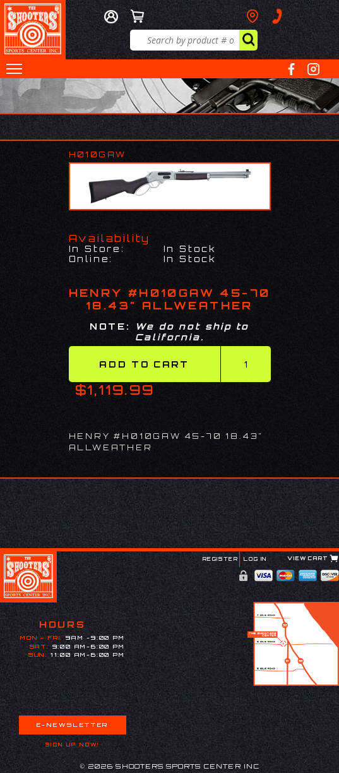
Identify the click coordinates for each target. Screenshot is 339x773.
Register (221, 559)
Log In (255, 559)
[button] (14, 68)
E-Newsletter (73, 724)
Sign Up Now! (72, 744)
